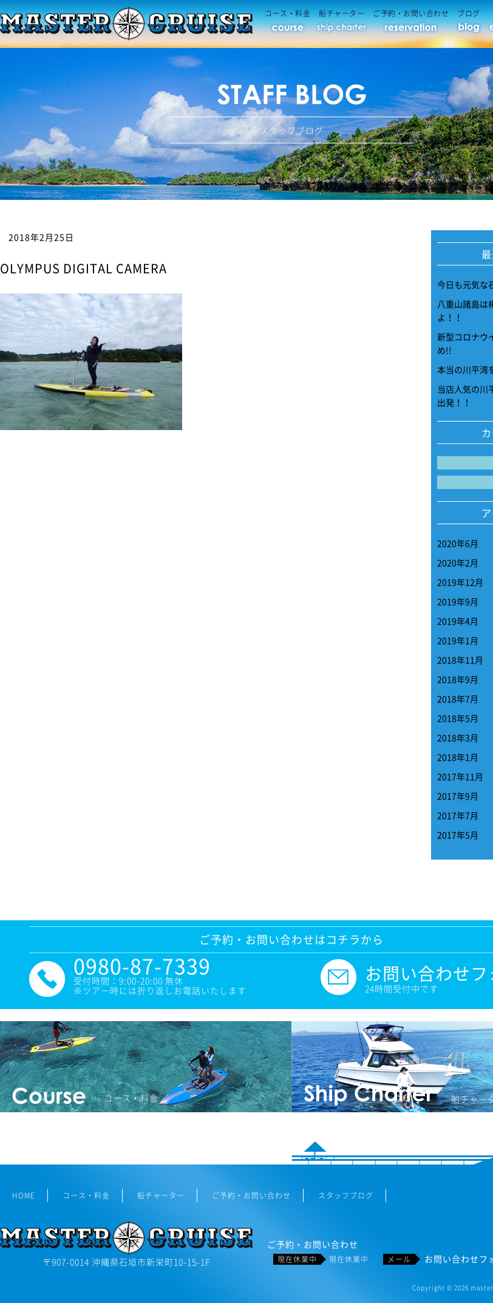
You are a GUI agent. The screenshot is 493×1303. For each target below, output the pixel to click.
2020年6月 (457, 543)
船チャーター (341, 13)
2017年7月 (457, 815)
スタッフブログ (345, 1195)
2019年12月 (460, 582)
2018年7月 (457, 699)
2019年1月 (457, 640)
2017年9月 (457, 796)
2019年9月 (457, 601)
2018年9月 (457, 679)
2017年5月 (457, 835)
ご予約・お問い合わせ (411, 13)
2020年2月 (457, 562)
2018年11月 (460, 660)
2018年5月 (457, 718)
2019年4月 (457, 621)
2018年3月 (457, 737)
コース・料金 (287, 13)
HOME (23, 1195)
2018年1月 (457, 757)
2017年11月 (460, 776)
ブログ (468, 13)
